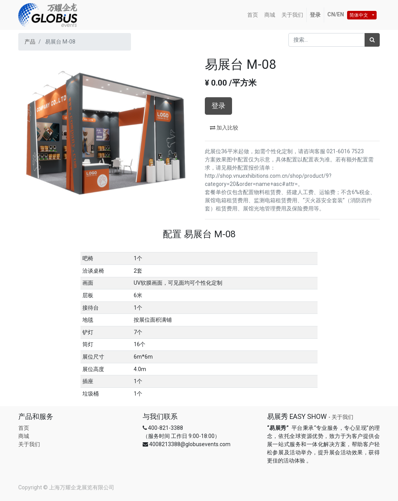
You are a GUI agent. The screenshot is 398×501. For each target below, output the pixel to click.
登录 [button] (218, 106)
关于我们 (29, 444)
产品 (29, 42)
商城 (23, 436)
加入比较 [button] (224, 127)
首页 (23, 428)
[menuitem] (252, 15)
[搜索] (372, 40)
